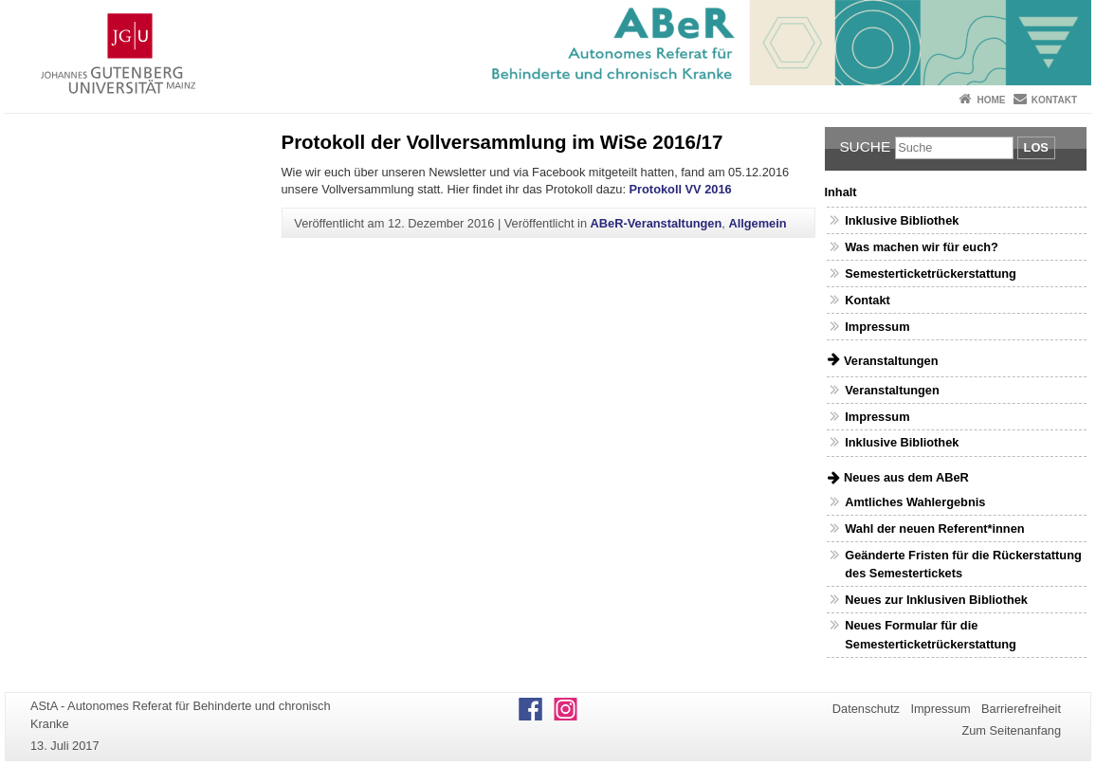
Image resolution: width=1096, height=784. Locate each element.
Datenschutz (866, 709)
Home (991, 100)
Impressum (877, 326)
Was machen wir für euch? (921, 247)
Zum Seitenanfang (1011, 730)
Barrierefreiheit (1021, 709)
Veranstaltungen (892, 390)
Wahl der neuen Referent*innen (934, 528)
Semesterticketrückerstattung (930, 273)
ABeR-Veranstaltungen (656, 223)
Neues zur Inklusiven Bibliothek (936, 600)
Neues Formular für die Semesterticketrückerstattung (930, 634)
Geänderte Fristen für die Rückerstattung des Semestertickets (963, 564)
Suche (864, 146)
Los (1036, 147)
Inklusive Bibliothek (902, 220)
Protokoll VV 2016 (681, 189)
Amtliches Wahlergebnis (915, 502)
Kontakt (1054, 100)
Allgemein (757, 223)
